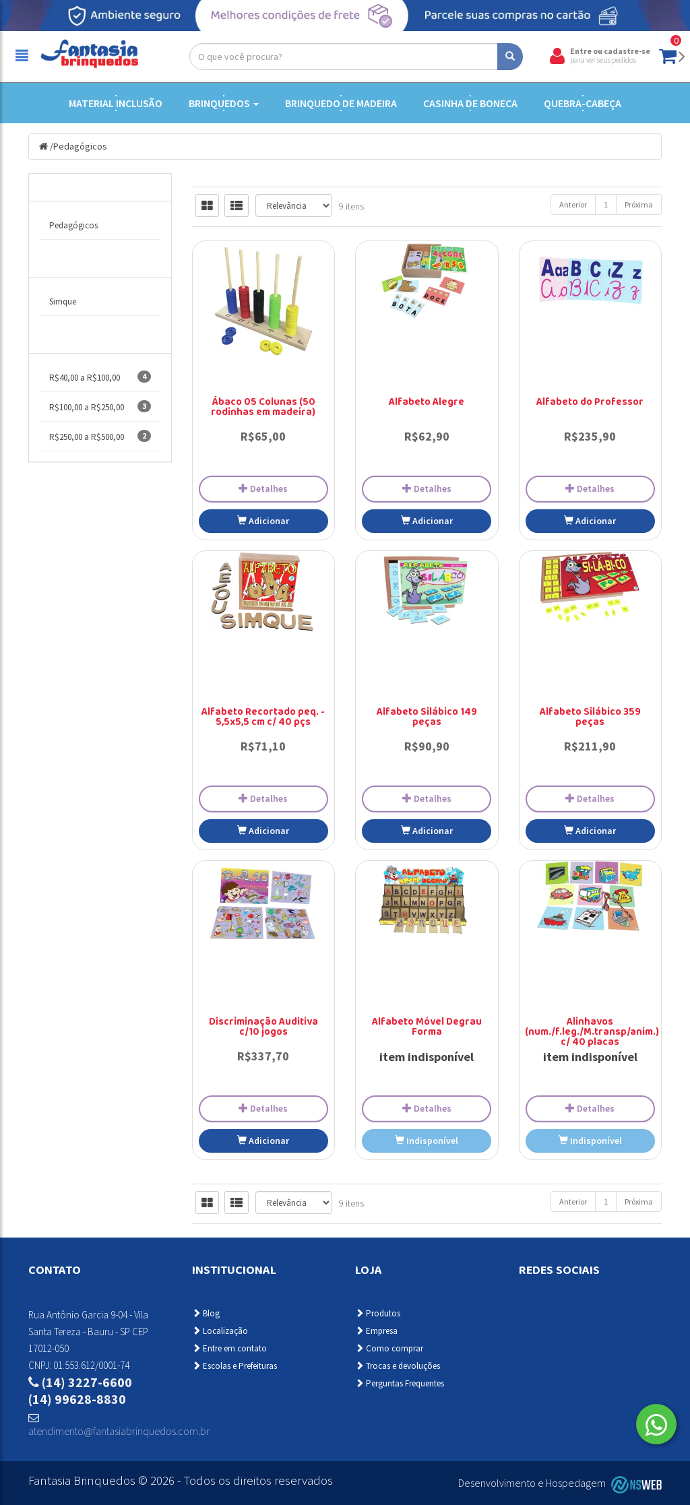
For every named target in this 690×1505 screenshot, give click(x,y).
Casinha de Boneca (470, 103)
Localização (220, 1331)
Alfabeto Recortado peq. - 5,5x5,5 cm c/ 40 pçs (263, 718)
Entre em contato (229, 1348)
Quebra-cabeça (582, 103)
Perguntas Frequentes (399, 1383)
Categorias (69, 187)
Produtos (377, 1313)
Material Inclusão (115, 103)
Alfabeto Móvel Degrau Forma (427, 1027)
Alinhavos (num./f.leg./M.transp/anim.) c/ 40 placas (592, 1033)
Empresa (376, 1331)
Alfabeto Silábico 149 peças (427, 718)
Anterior (573, 204)
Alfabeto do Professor (590, 403)
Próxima (639, 204)
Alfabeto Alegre (426, 403)
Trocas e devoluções (397, 1366)
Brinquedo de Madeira (341, 103)
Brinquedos (224, 103)
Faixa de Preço (76, 339)
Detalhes (263, 488)
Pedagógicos (80, 146)
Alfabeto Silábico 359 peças (590, 718)
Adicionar (263, 521)
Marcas (60, 263)
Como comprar (389, 1348)
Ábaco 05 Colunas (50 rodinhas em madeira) (263, 408)
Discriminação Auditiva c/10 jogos (263, 1027)
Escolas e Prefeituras (234, 1366)
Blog (206, 1313)
